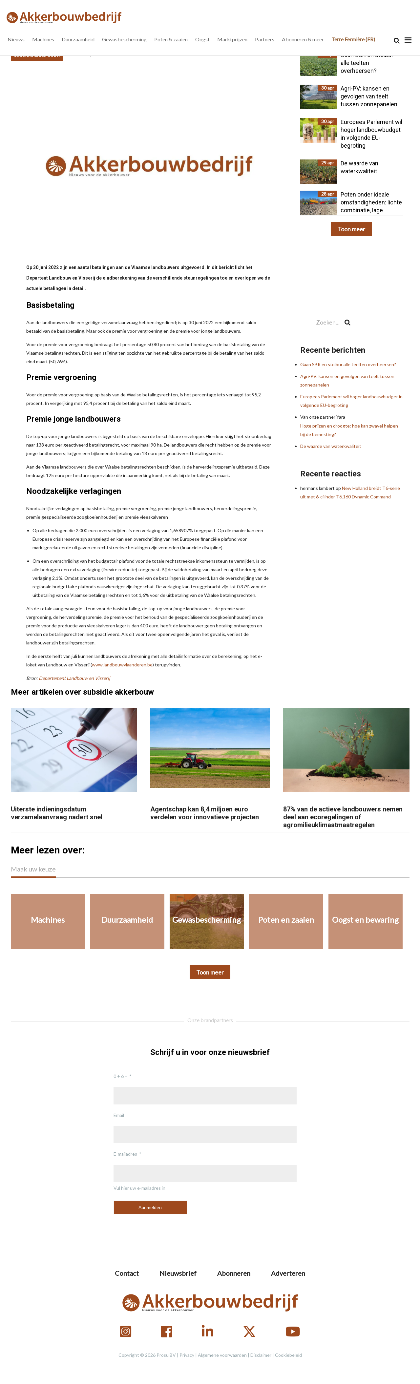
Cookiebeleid (288, 1355)
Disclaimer (260, 1355)
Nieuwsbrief (178, 1273)
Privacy (186, 1355)
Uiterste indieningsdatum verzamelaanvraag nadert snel (56, 813)
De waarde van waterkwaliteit (330, 446)
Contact (127, 1273)
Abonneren (233, 1273)
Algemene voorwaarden (222, 1355)
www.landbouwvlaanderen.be (122, 664)
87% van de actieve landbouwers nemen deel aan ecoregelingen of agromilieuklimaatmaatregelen (343, 817)
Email (119, 1115)
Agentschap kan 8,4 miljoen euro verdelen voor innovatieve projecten (204, 813)
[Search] (397, 40)
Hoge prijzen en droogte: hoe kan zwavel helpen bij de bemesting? (351, 425)
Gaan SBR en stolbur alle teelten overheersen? (348, 364)
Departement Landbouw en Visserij (74, 678)
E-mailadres (125, 1154)
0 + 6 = (120, 1076)
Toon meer (351, 229)
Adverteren (288, 1273)
